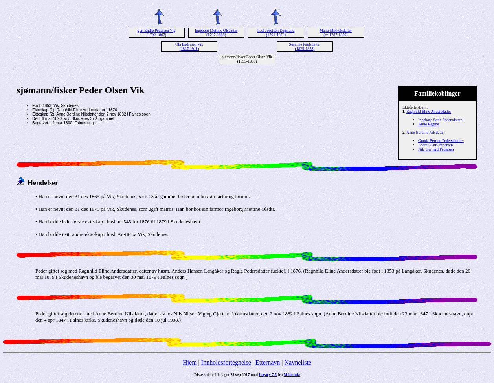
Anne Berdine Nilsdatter (425, 132)
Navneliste (298, 362)
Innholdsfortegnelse (226, 362)
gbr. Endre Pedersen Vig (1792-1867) (157, 32)
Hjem (190, 362)
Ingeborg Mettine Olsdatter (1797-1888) (216, 32)
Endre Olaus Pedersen (435, 145)
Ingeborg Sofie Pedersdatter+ (441, 120)
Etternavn (267, 362)
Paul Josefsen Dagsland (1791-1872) (275, 32)
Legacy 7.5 (268, 374)
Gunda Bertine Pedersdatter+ (441, 140)
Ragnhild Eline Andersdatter (428, 111)
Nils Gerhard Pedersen (436, 149)
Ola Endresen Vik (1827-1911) (189, 46)
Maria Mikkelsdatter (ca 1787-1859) (336, 32)
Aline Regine (428, 124)
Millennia (292, 374)
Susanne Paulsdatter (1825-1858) (304, 46)
